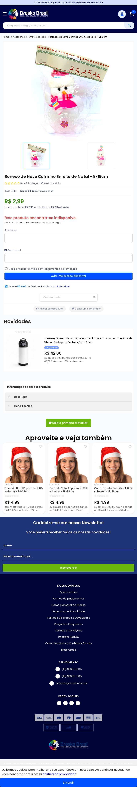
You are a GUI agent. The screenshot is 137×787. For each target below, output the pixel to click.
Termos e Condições (68, 630)
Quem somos (68, 592)
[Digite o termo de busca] (63, 25)
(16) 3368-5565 (68, 669)
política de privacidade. (59, 774)
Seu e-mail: (12, 250)
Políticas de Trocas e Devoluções (68, 618)
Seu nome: (10, 230)
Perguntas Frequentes (68, 624)
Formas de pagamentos (69, 598)
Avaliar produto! (51, 183)
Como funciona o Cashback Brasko (68, 643)
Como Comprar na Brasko (68, 605)
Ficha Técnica (23, 406)
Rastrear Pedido (68, 637)
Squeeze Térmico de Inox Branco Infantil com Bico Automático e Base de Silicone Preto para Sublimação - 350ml (88, 340)
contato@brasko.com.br (68, 683)
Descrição (20, 397)
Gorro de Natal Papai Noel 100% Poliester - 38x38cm (24, 490)
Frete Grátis (68, 650)
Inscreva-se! (68, 567)
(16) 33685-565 (68, 676)
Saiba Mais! (63, 286)
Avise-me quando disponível (68, 276)
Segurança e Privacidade (68, 611)
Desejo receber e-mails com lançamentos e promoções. (43, 269)
